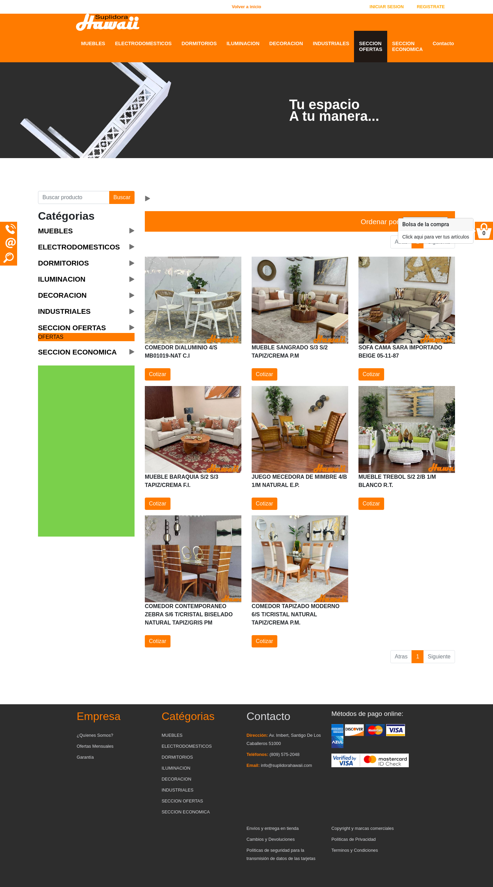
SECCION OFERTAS (370, 46)
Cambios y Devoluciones (270, 839)
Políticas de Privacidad (353, 839)
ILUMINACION (243, 43)
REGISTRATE (431, 6)
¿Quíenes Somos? (95, 735)
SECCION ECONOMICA (407, 46)
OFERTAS (50, 337)
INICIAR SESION (387, 6)
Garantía (85, 757)
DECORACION (286, 43)
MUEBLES (93, 43)
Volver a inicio (246, 6)
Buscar (121, 197)
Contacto (443, 43)
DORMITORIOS (199, 43)
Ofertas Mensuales (95, 746)
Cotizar (157, 374)
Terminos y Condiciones (354, 850)
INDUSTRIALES (331, 43)
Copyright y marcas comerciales (362, 828)
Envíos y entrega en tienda (272, 828)
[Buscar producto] (74, 197)
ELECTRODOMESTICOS (143, 43)
